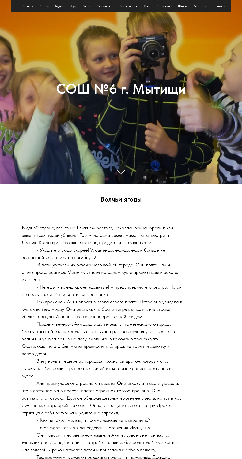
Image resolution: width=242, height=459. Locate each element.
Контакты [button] (219, 6)
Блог (147, 6)
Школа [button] (182, 6)
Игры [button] (73, 6)
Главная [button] (27, 6)
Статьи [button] (44, 6)
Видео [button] (59, 6)
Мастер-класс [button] (128, 6)
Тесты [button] (87, 6)
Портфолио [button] (164, 6)
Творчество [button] (104, 6)
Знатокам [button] (199, 6)
